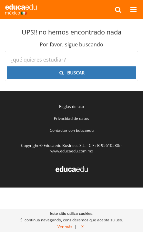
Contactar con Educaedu (72, 130)
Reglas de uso (71, 106)
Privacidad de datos (71, 118)
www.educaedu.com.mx (71, 151)
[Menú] (133, 9)
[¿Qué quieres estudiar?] (71, 59)
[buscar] (118, 9)
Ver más (64, 226)
